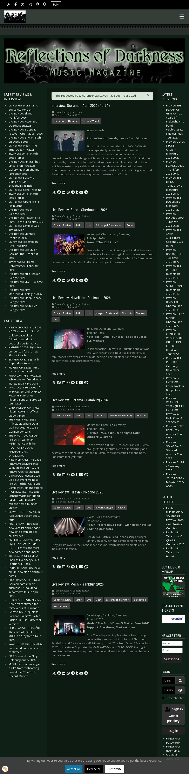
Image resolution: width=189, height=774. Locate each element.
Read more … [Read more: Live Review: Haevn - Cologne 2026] (60, 557)
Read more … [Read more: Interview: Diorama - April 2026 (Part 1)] (60, 183)
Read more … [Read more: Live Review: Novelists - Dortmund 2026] (60, 373)
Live (89, 225)
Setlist (78, 225)
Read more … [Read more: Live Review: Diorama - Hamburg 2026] (60, 466)
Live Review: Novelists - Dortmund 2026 (81, 298)
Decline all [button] (94, 769)
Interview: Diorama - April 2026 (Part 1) (81, 105)
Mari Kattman (60, 606)
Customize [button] (115, 769)
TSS (55, 319)
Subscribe (172, 659)
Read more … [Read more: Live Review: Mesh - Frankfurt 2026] (60, 664)
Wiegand (141, 415)
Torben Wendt (90, 120)
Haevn (121, 507)
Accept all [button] (73, 769)
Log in (173, 730)
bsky (56, 4)
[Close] (148, 95)
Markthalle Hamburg (121, 415)
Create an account (172, 756)
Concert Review (62, 225)
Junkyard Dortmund (106, 313)
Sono (130, 225)
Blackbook (140, 599)
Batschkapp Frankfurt (117, 599)
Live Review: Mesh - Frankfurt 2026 (78, 584)
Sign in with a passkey (173, 714)
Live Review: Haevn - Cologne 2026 (77, 492)
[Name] (172, 643)
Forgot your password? (173, 740)
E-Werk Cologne (104, 507)
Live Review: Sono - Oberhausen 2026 (80, 210)
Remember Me (175, 698)
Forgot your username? (173, 748)
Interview (58, 120)
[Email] (172, 650)
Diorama (73, 120)
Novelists (127, 313)
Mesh (98, 599)
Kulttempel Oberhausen (108, 225)
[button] (54, 192)
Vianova (140, 313)
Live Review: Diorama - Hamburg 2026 (80, 400)
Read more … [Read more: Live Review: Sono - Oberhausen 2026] (60, 271)
